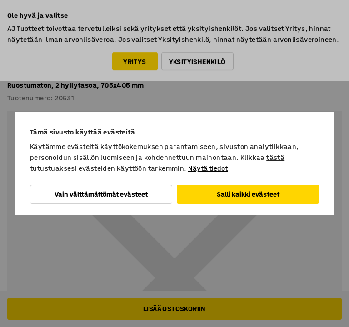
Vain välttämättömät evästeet (101, 194)
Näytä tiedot (208, 168)
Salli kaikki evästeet (248, 194)
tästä (275, 157)
